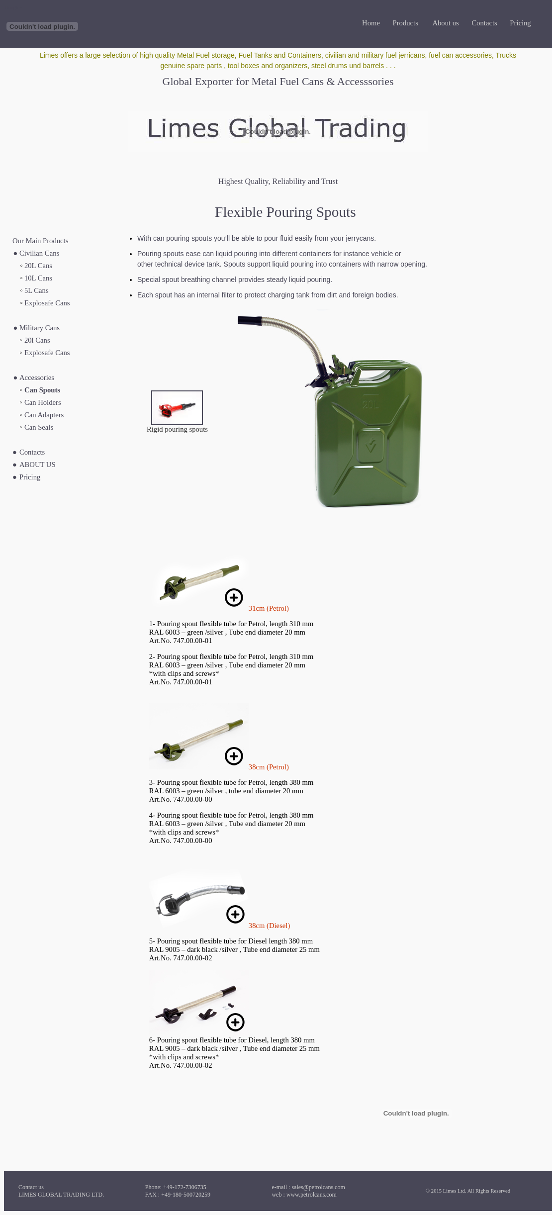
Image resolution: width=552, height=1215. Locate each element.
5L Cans (36, 290)
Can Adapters (44, 415)
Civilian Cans (39, 253)
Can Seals (38, 427)
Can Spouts (42, 390)
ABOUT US (37, 464)
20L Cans (38, 266)
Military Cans (39, 328)
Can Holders (42, 402)
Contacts (32, 452)
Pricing (29, 477)
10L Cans (38, 278)
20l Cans (37, 340)
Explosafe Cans (47, 303)
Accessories (36, 377)
